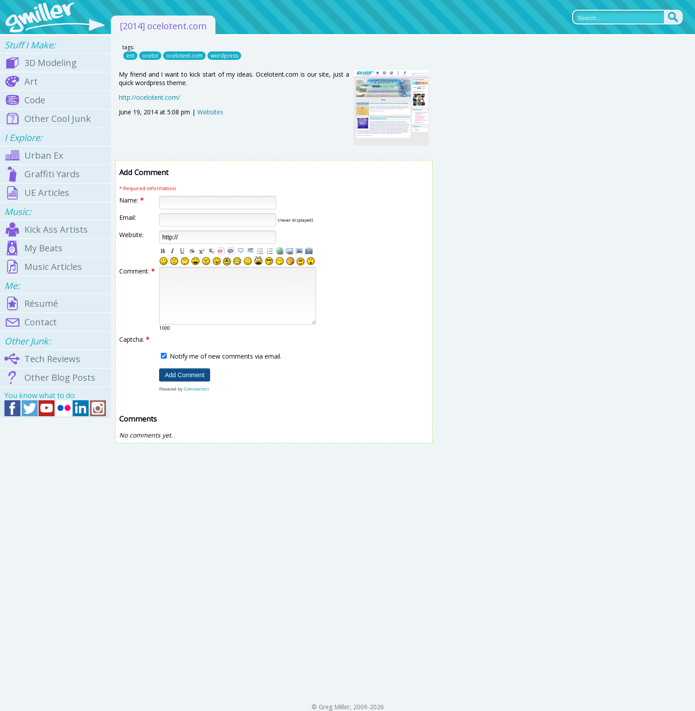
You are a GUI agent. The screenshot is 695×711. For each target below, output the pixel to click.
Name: (131, 200)
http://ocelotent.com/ (149, 97)
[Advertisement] (55, 561)
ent (130, 55)
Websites (210, 112)
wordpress (224, 55)
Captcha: (134, 339)
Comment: (137, 271)
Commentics (196, 389)
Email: (127, 217)
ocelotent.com (184, 55)
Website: (131, 234)
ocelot (150, 55)
